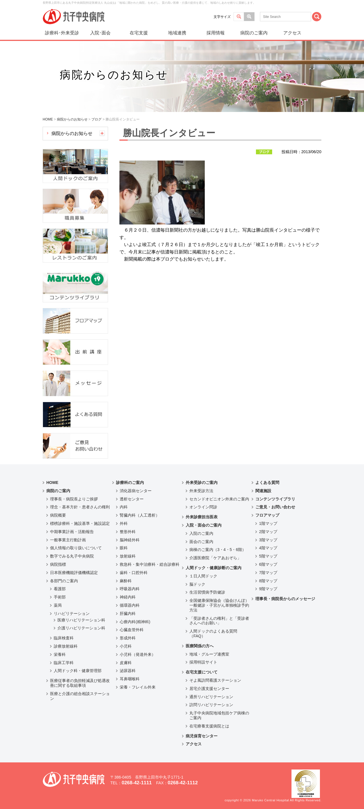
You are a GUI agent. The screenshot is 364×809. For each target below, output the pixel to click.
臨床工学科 (64, 662)
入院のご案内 (201, 533)
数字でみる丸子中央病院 (72, 556)
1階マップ (268, 523)
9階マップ (268, 589)
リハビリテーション (72, 613)
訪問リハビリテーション (211, 704)
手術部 (60, 597)
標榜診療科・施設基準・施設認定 (80, 523)
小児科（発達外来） (138, 654)
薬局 (58, 605)
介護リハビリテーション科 (81, 628)
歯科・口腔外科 (134, 572)
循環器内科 (130, 605)
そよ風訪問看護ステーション (215, 680)
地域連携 (177, 32)
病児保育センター (202, 736)
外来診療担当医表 (202, 517)
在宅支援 (139, 32)
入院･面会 (100, 32)
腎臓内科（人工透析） (140, 515)
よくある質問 (267, 482)
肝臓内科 (128, 613)
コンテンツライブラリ (275, 499)
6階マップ (268, 564)
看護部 (60, 589)
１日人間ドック (203, 576)
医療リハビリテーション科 (81, 620)
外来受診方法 (201, 490)
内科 (124, 507)
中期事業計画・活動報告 (72, 531)
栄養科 (60, 654)
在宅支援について (202, 672)
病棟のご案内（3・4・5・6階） (217, 549)
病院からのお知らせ (71, 133)
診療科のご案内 (130, 482)
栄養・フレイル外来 (138, 687)
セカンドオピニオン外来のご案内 (219, 499)
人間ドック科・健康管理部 (78, 670)
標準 (238, 16)
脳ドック (197, 584)
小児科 (126, 646)
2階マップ (268, 531)
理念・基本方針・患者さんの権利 (80, 507)
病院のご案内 (254, 32)
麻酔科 (126, 581)
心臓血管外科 (132, 629)
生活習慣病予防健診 (207, 592)
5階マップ (268, 556)
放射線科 (128, 556)
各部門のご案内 (64, 581)
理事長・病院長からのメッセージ (285, 598)
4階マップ (268, 548)
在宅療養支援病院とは (209, 726)
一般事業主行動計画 (68, 540)
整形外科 (128, 531)
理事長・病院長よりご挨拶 (74, 499)
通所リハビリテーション (211, 696)
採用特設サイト (203, 662)
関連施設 (263, 490)
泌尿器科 (128, 670)
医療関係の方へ (200, 646)
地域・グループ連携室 (209, 654)
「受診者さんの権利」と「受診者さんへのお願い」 (219, 620)
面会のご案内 (201, 541)
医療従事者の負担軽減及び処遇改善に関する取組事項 (80, 683)
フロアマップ (267, 515)
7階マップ (268, 572)
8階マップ (268, 581)
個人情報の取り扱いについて (76, 548)
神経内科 (128, 597)
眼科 (124, 548)
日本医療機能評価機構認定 (74, 572)
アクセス (292, 32)
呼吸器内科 (130, 589)
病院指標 (58, 564)
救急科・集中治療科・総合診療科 (149, 564)
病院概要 (58, 515)
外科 (124, 523)
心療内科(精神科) (135, 621)
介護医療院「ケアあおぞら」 (215, 558)
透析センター (132, 499)
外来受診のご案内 (202, 482)
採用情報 (215, 32)
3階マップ (268, 540)
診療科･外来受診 (62, 32)
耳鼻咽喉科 (130, 679)
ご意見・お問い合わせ (275, 507)
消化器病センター (136, 490)
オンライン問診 (203, 507)
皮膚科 (126, 662)
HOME (52, 482)
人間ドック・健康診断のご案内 (213, 567)
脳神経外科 (130, 540)
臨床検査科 (64, 638)
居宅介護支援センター (209, 688)
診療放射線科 (66, 646)
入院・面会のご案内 (204, 525)
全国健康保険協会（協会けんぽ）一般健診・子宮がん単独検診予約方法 (219, 605)
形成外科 (128, 638)
